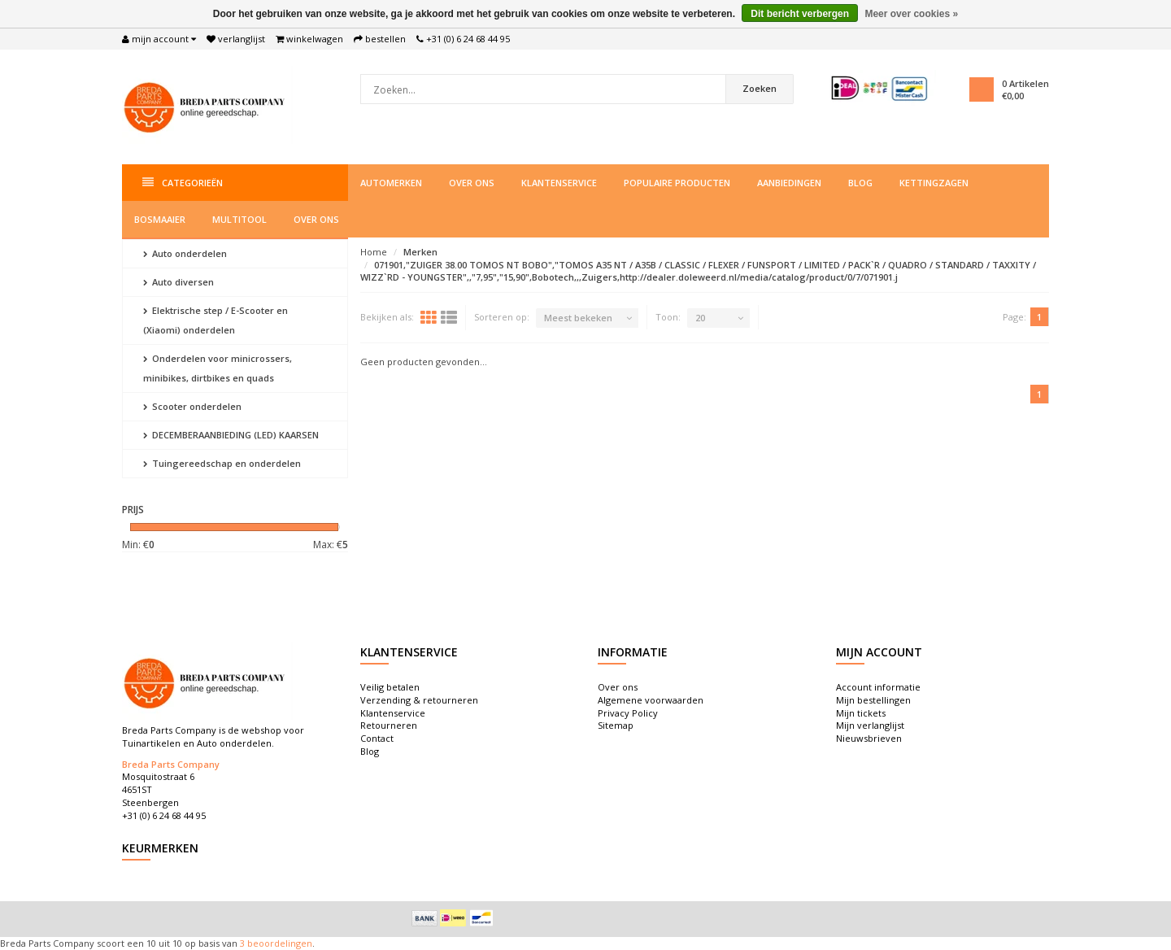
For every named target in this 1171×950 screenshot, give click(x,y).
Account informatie (878, 687)
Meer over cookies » (911, 14)
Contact (377, 738)
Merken (420, 252)
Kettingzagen (934, 182)
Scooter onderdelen (192, 406)
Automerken (391, 182)
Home (373, 252)
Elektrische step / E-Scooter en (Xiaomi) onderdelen (215, 320)
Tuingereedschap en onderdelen (222, 463)
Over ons (471, 182)
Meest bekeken (578, 318)
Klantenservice (559, 182)
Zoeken (759, 88)
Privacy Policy (628, 713)
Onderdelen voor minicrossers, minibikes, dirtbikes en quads (217, 368)
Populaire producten (677, 182)
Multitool (239, 219)
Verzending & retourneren (419, 700)
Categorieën (182, 182)
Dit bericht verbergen (800, 14)
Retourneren (388, 725)
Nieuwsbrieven (869, 738)
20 (700, 318)
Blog (860, 182)
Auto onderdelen (185, 253)
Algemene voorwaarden (650, 700)
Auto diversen (178, 282)
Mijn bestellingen (873, 700)
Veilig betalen (390, 687)
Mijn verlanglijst (870, 725)
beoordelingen (278, 943)
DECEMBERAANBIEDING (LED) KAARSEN (231, 435)
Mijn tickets (861, 713)
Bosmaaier (159, 219)
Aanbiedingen (789, 182)
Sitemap (615, 725)
